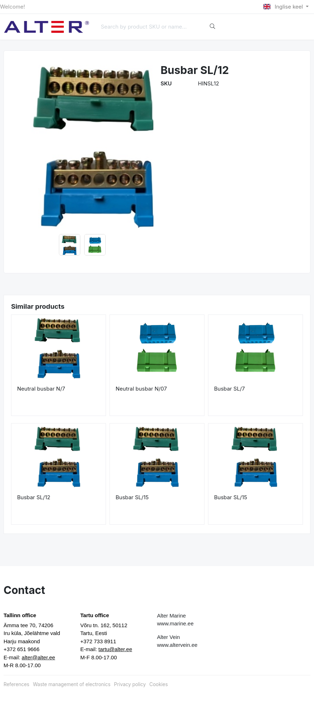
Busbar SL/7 (229, 388)
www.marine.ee (175, 623)
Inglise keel (283, 6)
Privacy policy (130, 684)
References (16, 684)
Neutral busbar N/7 (41, 388)
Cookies (159, 684)
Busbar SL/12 (33, 497)
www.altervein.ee (177, 645)
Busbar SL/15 (132, 497)
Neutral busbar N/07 (141, 388)
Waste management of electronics (71, 684)
